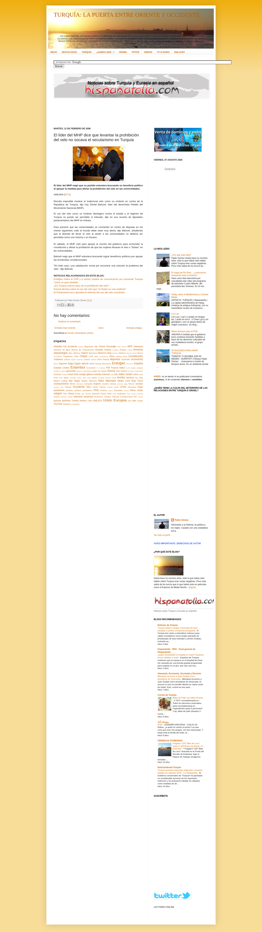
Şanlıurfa (96, 394)
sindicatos (121, 394)
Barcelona (93, 353)
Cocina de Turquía (167, 695)
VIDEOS (148, 52)
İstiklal (135, 374)
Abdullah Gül (60, 346)
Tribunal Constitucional (122, 397)
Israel (129, 374)
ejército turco (88, 363)
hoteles (64, 374)
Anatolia (99, 349)
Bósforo (122, 353)
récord (126, 390)
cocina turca (121, 356)
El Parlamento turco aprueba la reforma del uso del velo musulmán (89, 292)
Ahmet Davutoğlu (107, 346)
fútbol (122, 368)
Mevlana (80, 384)
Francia (114, 368)
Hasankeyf (139, 371)
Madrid (57, 381)
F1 (98, 368)
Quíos (110, 390)
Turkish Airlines (79, 400)
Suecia (57, 397)
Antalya (123, 350)
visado (140, 401)
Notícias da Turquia (168, 625)
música (113, 384)
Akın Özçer (121, 347)
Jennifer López (76, 378)
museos (105, 384)
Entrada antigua (134, 328)
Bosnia (129, 353)
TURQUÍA (87, 52)
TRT (135, 397)
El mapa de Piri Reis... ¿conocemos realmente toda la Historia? (188, 273)
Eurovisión (91, 368)
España (138, 363)
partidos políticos (73, 390)
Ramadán (118, 390)
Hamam (131, 371)
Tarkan (70, 397)
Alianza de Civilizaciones (82, 350)
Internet (106, 374)
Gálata (133, 368)
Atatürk (84, 353)
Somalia (139, 394)
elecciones (106, 364)
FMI (108, 368)
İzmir (56, 378)
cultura (67, 359)
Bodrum (115, 353)
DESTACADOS (69, 52)
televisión (78, 396)
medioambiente (61, 384)
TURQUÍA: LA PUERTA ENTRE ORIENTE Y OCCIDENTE (127, 14)
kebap (114, 378)
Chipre (83, 356)
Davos (87, 359)
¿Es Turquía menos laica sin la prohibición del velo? (81, 285)
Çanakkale (58, 356)
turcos (57, 400)
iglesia (89, 374)
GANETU (57, 371)
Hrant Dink (73, 374)
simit (114, 394)
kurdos (121, 377)
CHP (91, 356)
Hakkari (124, 371)
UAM (90, 401)
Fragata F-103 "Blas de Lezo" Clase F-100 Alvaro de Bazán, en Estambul (188, 746)
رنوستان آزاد (163, 722)
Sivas (133, 394)
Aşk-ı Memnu (74, 353)
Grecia (111, 370)
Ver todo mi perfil (162, 535)
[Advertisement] (126, 113)
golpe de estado (100, 371)
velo (134, 400)
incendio (98, 374)
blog (109, 353)
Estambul (77, 367)
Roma (71, 393)
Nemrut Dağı (122, 384)
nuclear (139, 384)
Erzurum (129, 364)
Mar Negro (74, 381)
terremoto (88, 396)
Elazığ (98, 364)
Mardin (85, 381)
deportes (115, 359)
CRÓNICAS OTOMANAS (170, 740)
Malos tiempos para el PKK (184, 331)
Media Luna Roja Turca (130, 381)
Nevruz (131, 384)
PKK (96, 390)
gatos (63, 371)
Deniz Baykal (103, 359)
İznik (61, 378)
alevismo (57, 350)
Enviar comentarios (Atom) (80, 333)
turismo (66, 400)
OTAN (123, 387)
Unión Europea (115, 400)
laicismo (130, 377)
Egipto (78, 363)
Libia (141, 378)
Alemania (138, 346)
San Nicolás (86, 394)
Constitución (135, 356)
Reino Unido (136, 390)
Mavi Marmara (107, 380)
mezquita (88, 384)
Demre (93, 360)
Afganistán (88, 346)
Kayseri (108, 378)
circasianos (103, 356)
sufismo (64, 397)
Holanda (57, 374)
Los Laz (175, 313)
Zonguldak (75, 404)
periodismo (87, 390)
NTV (67, 194)
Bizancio (102, 353)
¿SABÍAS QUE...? (105, 52)
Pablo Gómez (181, 520)
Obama (68, 387)
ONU (88, 387)
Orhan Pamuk (99, 387)
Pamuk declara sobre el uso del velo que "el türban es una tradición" (90, 289)
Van (129, 401)
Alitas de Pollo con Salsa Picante (188, 698)
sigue (192, 587)
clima (111, 356)
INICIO (53, 52)
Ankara (107, 349)
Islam (122, 374)
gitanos (79, 371)
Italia (141, 374)
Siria (128, 394)
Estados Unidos (61, 368)
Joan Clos (87, 378)
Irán (116, 374)
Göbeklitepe (87, 371)
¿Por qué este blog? (181, 255)
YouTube (58, 404)
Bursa (140, 353)
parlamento (59, 390)
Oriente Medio (113, 387)
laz (136, 378)
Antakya (115, 350)
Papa (140, 387)
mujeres (97, 384)
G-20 (128, 368)
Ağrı (96, 346)
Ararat (129, 350)
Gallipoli (140, 368)
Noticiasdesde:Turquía (169, 767)
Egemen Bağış (66, 363)
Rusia (77, 394)
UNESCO (97, 400)
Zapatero (67, 404)
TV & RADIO (163, 52)
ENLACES (179, 52)
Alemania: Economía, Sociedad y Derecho (179, 673)
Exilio (160, 725)
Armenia (138, 349)
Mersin (73, 384)
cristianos (58, 359)
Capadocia (68, 356)
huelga (82, 374)
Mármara (93, 381)
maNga (64, 381)
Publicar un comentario (69, 321)
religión (58, 393)
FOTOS (135, 52)
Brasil (135, 353)
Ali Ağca (66, 350)
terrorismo (98, 397)
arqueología (61, 352)
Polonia (103, 390)
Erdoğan (118, 363)
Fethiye (102, 368)
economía (137, 359)
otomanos (132, 387)
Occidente (79, 386)
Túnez (140, 397)
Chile (76, 356)
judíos (94, 378)
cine (96, 356)
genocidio (71, 371)
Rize (65, 394)
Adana (80, 347)
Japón (66, 378)
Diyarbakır (125, 359)
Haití (118, 371)
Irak (111, 374)
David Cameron (77, 360)
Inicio (101, 328)
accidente (72, 346)
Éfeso (56, 364)
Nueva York (58, 387)
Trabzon (107, 397)
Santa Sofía (106, 394)
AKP (130, 346)
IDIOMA (123, 52)
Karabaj (101, 378)
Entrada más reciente (65, 328)
